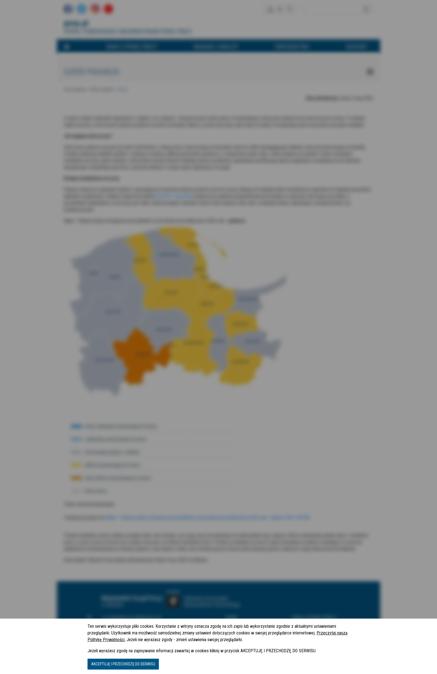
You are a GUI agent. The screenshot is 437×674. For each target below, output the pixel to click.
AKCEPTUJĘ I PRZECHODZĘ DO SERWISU (123, 664)
